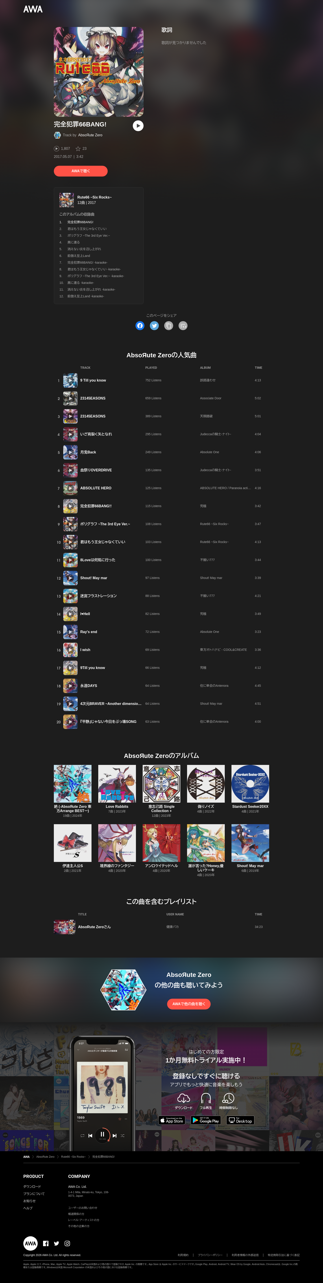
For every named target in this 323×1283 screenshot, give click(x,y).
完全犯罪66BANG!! (96, 506)
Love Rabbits (117, 806)
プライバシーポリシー (210, 1255)
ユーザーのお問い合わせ (82, 1208)
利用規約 (183, 1255)
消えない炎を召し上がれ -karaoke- (91, 289)
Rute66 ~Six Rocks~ (94, 197)
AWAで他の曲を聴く (188, 1004)
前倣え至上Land (79, 256)
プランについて (34, 1194)
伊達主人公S (73, 866)
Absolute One (209, 452)
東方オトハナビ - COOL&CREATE (223, 649)
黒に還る (74, 242)
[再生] (138, 125)
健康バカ (172, 927)
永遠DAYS (88, 686)
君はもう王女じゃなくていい (87, 229)
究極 (203, 506)
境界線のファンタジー (117, 866)
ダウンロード (32, 1186)
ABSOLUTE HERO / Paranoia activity (226, 488)
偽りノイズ (206, 806)
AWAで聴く (81, 171)
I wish (85, 650)
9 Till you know (93, 380)
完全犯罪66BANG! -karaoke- (87, 262)
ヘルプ (28, 1208)
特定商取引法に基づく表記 (284, 1255)
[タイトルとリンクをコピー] (168, 325)
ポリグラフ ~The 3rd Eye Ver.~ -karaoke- (96, 276)
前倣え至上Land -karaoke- (86, 296)
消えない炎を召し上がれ (84, 249)
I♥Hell (85, 614)
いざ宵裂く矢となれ (96, 434)
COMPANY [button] (79, 1176)
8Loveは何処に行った (97, 560)
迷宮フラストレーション (98, 596)
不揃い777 (207, 560)
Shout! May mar (93, 578)
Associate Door (210, 398)
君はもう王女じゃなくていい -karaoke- (94, 269)
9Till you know (92, 668)
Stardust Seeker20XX (250, 806)
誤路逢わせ (208, 380)
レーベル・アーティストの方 (83, 1220)
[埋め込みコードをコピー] (183, 325)
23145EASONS (92, 398)
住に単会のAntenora (214, 685)
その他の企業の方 (78, 1226)
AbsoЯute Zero (90, 135)
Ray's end (88, 632)
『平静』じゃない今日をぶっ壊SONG (108, 722)
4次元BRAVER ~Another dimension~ (111, 704)
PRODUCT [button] (33, 1176)
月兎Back (88, 452)
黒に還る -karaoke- (81, 283)
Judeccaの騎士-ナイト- (215, 434)
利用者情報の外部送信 (245, 1255)
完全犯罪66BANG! (103, 1156)
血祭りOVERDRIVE (96, 470)
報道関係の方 (76, 1214)
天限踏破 (206, 416)
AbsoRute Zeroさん (94, 927)
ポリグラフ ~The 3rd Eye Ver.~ (89, 235)
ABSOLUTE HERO (95, 488)
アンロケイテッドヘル (161, 866)
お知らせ (29, 1201)
